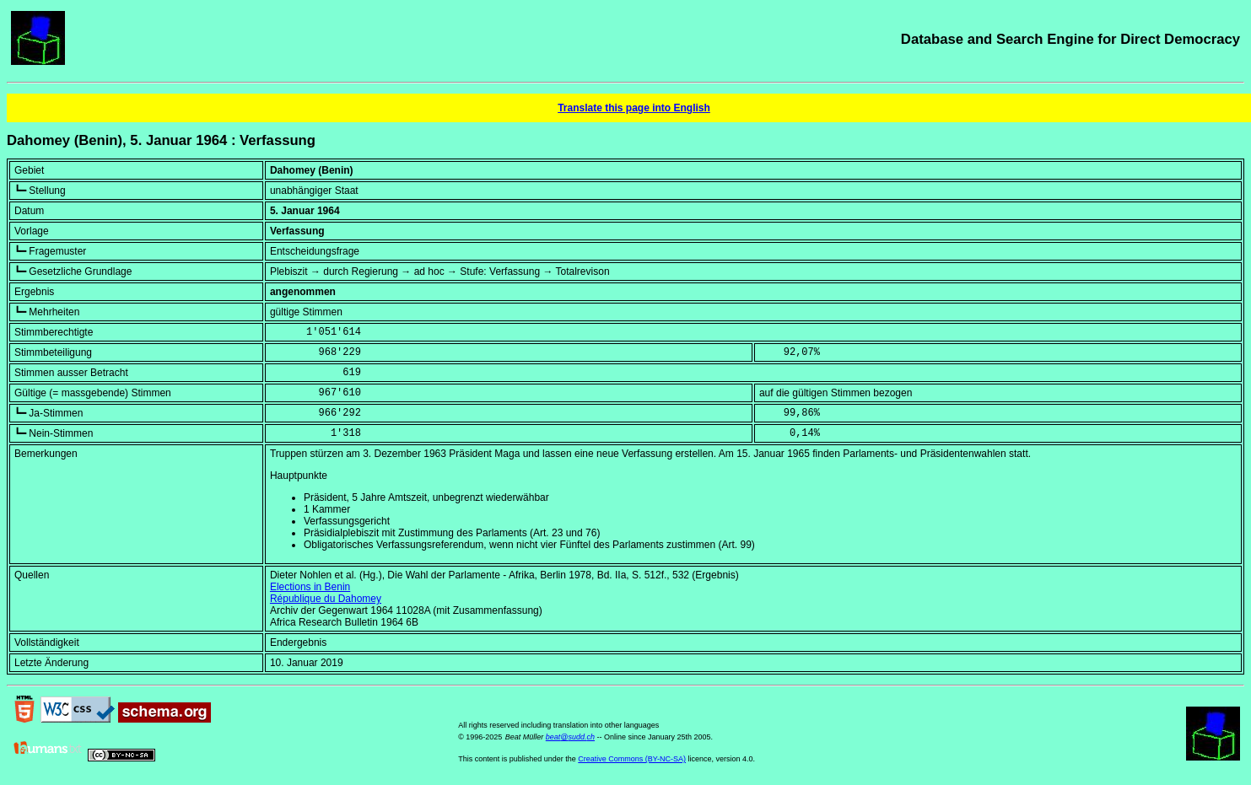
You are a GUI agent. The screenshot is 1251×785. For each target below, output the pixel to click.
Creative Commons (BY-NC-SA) (632, 759)
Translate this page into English (634, 108)
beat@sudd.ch (570, 737)
